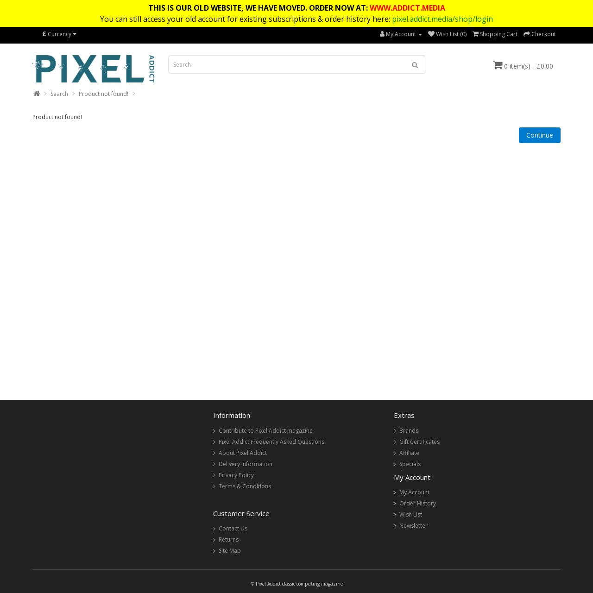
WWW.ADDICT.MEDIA (407, 8)
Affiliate (409, 453)
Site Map (230, 551)
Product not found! (103, 94)
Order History (417, 503)
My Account (414, 492)
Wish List (410, 514)
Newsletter (413, 526)
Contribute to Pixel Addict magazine (266, 431)
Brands (408, 431)
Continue (539, 135)
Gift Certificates (419, 442)
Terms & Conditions (245, 486)
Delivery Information (245, 464)
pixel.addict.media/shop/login (442, 19)
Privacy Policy (236, 475)
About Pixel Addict (243, 453)
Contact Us (233, 528)
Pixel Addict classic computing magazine (299, 583)
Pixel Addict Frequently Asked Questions (271, 442)
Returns (229, 539)
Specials (410, 464)
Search (59, 94)
